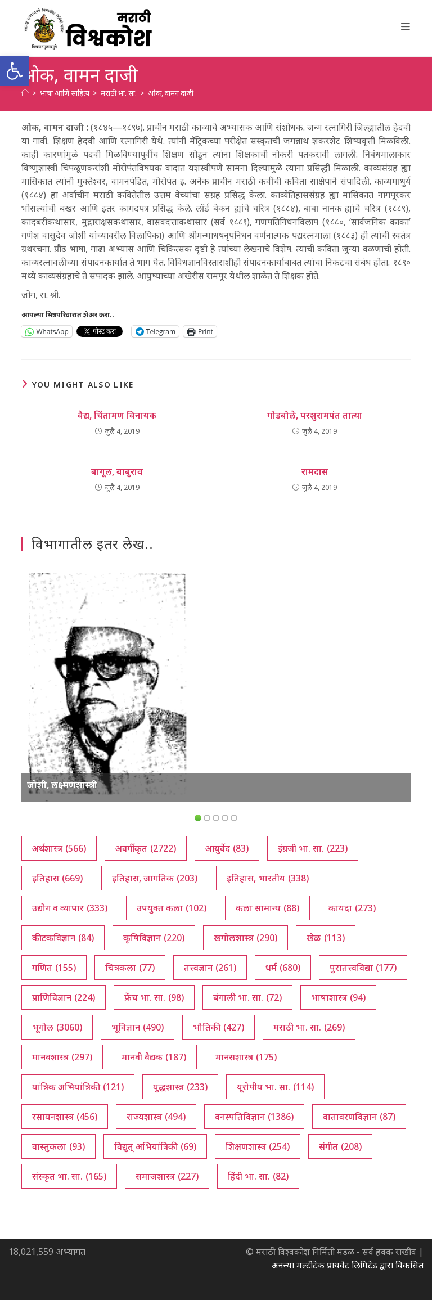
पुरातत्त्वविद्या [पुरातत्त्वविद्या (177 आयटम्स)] (363, 967)
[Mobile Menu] (406, 26)
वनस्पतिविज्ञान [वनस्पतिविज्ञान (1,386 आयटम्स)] (254, 1116)
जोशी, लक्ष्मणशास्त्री (62, 785)
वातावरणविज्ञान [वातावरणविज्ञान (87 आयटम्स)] (359, 1116)
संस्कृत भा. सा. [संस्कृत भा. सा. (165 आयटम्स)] (69, 1176)
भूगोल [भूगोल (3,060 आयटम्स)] (57, 1027)
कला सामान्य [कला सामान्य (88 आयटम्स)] (267, 908)
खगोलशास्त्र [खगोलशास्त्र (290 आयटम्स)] (245, 937)
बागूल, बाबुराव (117, 471)
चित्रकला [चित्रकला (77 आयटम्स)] (130, 967)
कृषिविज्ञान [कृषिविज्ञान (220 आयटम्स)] (153, 937)
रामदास (315, 471)
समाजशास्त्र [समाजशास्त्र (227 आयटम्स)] (167, 1176)
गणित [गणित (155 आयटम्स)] (54, 967)
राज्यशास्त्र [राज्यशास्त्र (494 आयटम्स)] (156, 1116)
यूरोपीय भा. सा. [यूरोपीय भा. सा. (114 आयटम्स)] (275, 1087)
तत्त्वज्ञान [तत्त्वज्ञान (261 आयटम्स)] (210, 967)
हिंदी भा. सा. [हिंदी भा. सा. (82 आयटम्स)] (258, 1176)
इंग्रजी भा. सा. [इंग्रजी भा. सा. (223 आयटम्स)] (313, 848)
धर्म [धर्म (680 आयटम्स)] (283, 967)
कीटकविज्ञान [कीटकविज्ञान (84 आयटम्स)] (63, 937)
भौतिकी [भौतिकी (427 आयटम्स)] (218, 1027)
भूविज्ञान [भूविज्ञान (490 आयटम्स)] (137, 1027)
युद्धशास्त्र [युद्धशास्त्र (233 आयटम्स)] (180, 1087)
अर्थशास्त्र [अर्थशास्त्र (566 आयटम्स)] (59, 848)
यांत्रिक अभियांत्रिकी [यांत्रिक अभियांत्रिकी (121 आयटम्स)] (78, 1087)
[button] (14, 71)
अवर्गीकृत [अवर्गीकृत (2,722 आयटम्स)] (145, 848)
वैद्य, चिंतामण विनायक (117, 415)
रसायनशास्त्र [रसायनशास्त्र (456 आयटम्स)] (64, 1116)
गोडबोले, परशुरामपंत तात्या (314, 415)
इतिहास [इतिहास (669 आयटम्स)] (57, 878)
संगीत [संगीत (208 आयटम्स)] (340, 1146)
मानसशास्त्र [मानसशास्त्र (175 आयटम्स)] (246, 1057)
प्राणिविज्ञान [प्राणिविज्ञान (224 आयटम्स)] (63, 997)
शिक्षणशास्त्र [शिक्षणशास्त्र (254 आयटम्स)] (258, 1146)
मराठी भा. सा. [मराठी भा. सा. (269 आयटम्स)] (309, 1027)
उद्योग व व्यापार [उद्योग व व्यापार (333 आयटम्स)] (69, 908)
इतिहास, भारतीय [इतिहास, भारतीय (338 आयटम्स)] (268, 878)
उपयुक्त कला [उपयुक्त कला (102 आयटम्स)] (171, 908)
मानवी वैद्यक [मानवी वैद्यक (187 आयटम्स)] (154, 1057)
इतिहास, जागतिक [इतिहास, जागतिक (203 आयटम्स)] (154, 878)
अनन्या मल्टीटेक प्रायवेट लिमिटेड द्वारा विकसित (347, 1265)
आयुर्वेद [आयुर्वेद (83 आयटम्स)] (227, 848)
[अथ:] (25, 93)
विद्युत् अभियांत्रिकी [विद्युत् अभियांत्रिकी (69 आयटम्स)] (155, 1146)
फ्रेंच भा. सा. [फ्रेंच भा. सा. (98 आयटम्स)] (154, 997)
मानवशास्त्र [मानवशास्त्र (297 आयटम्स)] (62, 1057)
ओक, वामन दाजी (171, 93)
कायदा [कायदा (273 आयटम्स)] (352, 908)
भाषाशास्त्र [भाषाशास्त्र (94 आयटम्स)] (338, 997)
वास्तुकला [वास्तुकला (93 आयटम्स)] (58, 1146)
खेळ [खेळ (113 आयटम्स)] (326, 937)
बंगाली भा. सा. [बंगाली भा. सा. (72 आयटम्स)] (247, 997)
